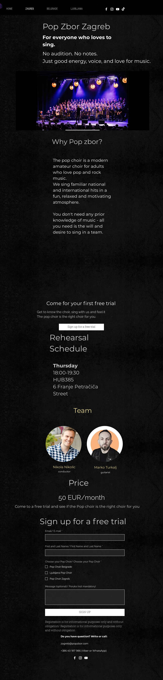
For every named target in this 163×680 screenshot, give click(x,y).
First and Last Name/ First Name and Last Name (74, 546)
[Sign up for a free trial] (81, 327)
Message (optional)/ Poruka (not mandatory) (70, 586)
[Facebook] (106, 9)
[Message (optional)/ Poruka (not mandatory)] (84, 597)
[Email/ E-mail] (83, 537)
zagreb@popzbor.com (74, 643)
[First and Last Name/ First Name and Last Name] (83, 553)
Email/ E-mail (53, 531)
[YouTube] (118, 9)
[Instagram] (112, 9)
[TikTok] (123, 9)
